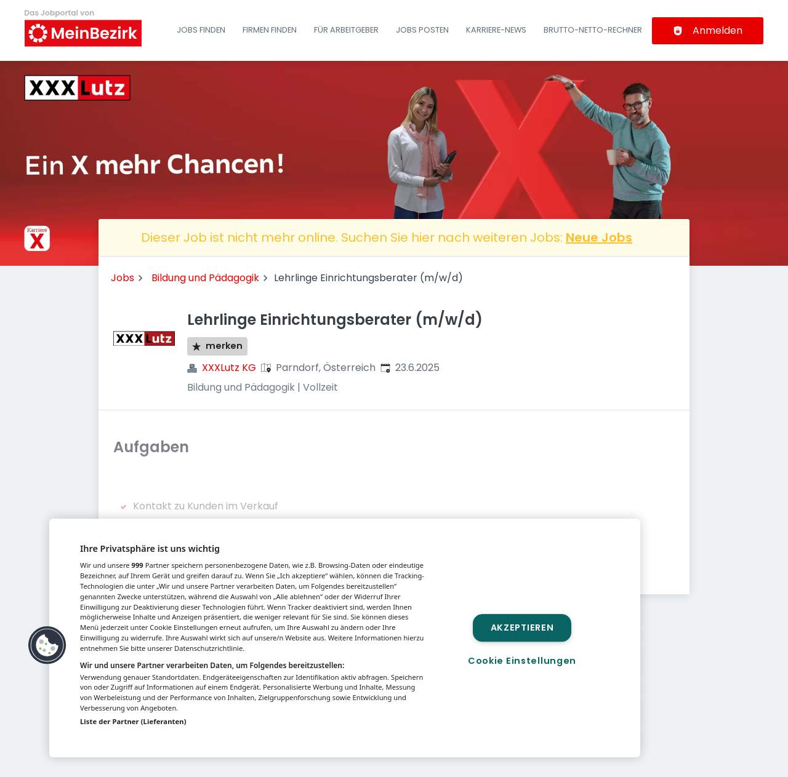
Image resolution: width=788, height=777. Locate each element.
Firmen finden (270, 30)
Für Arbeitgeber (346, 30)
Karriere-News (496, 30)
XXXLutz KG (229, 368)
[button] (47, 645)
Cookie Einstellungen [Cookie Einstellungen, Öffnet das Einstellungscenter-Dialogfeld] (522, 661)
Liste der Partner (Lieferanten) (133, 721)
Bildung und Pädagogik (205, 278)
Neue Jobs (599, 237)
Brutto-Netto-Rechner (593, 30)
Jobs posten (422, 30)
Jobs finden (201, 30)
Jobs (122, 278)
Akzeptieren (522, 627)
